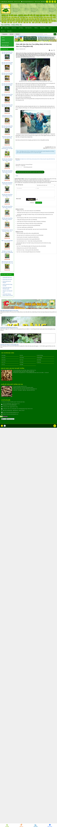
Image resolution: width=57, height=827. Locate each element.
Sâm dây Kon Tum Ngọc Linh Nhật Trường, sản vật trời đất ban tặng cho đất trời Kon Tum (35, 360)
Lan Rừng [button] (21, 28)
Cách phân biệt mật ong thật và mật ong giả (25, 385)
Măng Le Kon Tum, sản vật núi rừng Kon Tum (26, 356)
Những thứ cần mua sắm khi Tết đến (24, 394)
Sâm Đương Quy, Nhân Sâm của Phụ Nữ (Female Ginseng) (29, 363)
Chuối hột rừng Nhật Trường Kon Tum (12, 487)
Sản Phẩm (39, 462)
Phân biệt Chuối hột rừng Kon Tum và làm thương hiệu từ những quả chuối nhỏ (33, 358)
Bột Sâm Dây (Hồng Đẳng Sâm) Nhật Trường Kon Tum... (7, 160)
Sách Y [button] (50, 28)
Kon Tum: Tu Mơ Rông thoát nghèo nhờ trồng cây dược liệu (28, 392)
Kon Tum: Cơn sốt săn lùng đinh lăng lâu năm (26, 398)
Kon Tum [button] (3, 31)
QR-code (4, 521)
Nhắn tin (21, 826)
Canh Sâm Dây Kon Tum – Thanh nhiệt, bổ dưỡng (27, 387)
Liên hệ (21, 458)
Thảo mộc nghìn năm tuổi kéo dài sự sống (25, 379)
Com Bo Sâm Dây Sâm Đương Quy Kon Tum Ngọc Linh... (7, 148)
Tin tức (3, 37)
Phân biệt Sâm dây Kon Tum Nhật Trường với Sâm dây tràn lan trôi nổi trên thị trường (34, 389)
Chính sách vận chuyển (7, 279)
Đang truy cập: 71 (10, 521)
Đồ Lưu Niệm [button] (43, 28)
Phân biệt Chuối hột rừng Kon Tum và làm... (9, 413)
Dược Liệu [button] (14, 28)
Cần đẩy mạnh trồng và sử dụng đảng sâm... (9, 447)
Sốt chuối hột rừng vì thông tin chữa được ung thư (27, 369)
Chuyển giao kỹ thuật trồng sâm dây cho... (9, 430)
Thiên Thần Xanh (5, 45)
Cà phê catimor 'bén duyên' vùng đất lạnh (25, 383)
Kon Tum (3, 465)
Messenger (50, 826)
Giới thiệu (3, 458)
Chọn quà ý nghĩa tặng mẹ (22, 373)
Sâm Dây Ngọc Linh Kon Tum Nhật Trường (12, 471)
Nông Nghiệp (39, 460)
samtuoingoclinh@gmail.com (28, 1)
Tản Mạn (21, 465)
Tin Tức (3, 467)
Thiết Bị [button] (36, 28)
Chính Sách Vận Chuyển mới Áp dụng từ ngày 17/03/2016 (28, 367)
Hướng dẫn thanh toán (7, 277)
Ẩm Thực (21, 462)
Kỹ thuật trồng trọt (5, 42)
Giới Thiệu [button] (7, 28)
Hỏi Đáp (21, 467)
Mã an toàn (18, 344)
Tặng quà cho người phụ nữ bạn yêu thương (26, 371)
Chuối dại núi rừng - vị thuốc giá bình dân (25, 396)
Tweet (17, 321)
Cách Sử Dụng (40, 458)
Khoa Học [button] (9, 31)
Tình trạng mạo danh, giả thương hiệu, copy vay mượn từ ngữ (29, 375)
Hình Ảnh (3, 460)
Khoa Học (4, 462)
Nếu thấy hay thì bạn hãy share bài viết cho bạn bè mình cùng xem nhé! (30, 318)
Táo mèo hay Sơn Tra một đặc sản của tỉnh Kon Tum (27, 381)
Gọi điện (7, 826)
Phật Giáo (39, 465)
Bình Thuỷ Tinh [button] (28, 28)
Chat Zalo (36, 826)
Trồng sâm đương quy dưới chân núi (24, 365)
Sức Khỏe (22, 460)
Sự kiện (3, 40)
